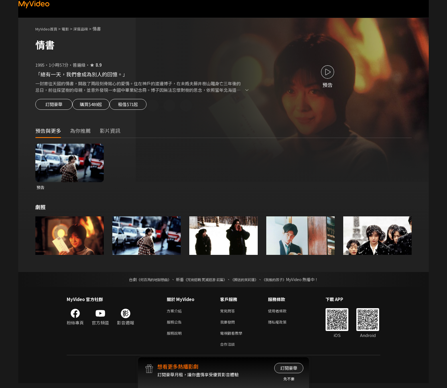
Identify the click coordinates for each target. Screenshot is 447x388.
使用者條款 (282, 313)
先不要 (288, 378)
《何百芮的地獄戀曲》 (146, 281)
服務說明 (175, 337)
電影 (70, 29)
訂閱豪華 (54, 106)
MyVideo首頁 (48, 29)
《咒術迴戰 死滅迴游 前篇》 (204, 281)
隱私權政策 (282, 325)
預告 (40, 188)
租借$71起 (142, 106)
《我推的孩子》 (282, 281)
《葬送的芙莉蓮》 (249, 281)
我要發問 (228, 325)
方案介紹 (175, 313)
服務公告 (175, 325)
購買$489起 (97, 106)
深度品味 (87, 29)
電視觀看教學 (233, 337)
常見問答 (228, 313)
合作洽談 (228, 349)
